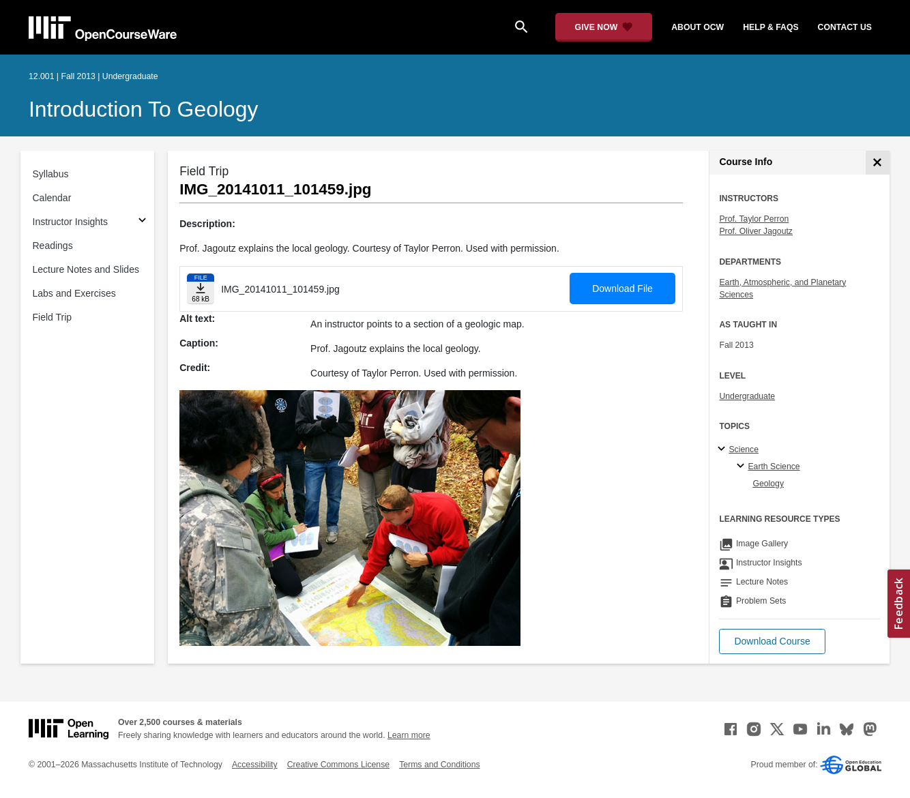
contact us (845, 27)
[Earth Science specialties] (742, 466)
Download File (622, 288)
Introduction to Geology (143, 109)
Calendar (52, 197)
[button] (772, 641)
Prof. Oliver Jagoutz (756, 231)
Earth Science (773, 466)
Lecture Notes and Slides (86, 269)
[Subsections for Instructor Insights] (142, 222)
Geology (768, 483)
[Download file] (200, 289)
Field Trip (52, 317)
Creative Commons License (338, 764)
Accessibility (255, 764)
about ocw (697, 27)
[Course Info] (878, 163)
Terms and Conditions (439, 764)
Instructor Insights (70, 221)
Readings (53, 245)
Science (744, 449)
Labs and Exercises (74, 293)
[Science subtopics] (723, 449)
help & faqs (770, 27)
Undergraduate (747, 396)
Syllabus (51, 173)
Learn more (408, 735)
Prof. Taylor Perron (754, 219)
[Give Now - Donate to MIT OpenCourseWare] (604, 27)
